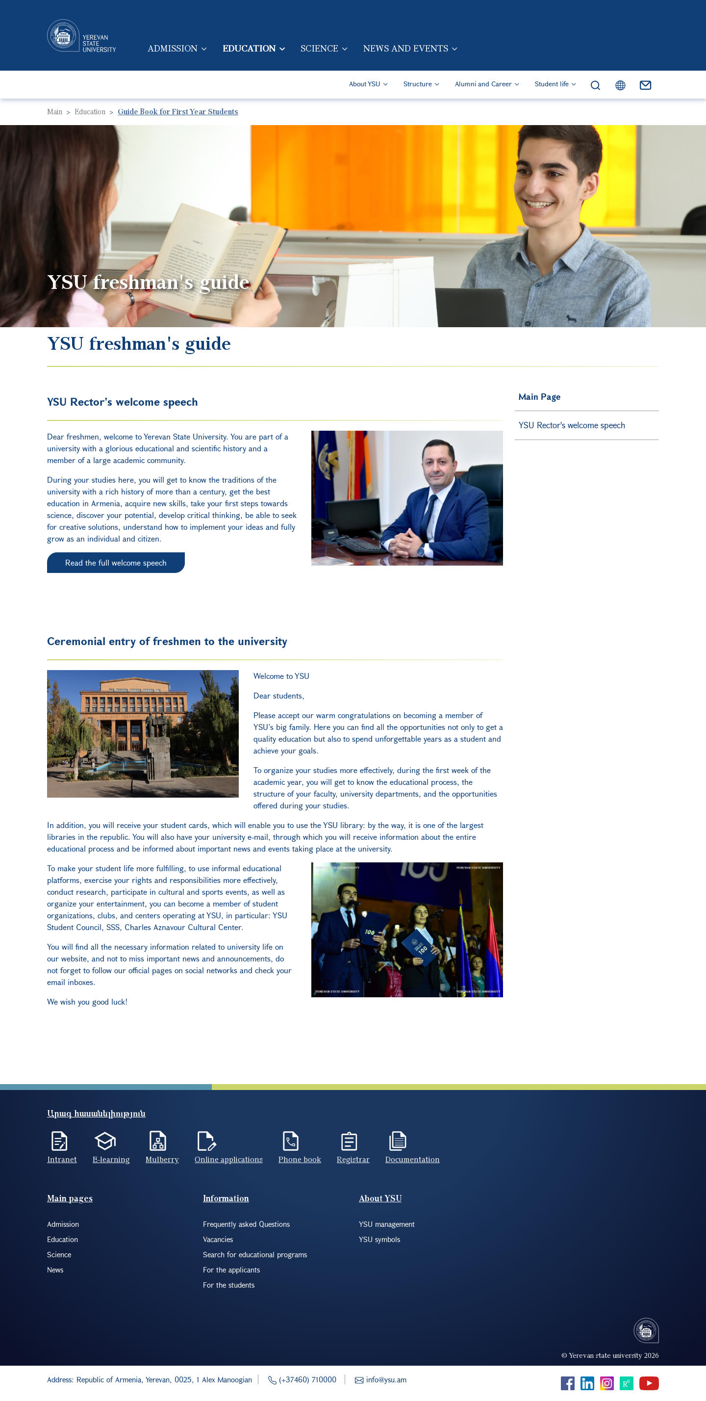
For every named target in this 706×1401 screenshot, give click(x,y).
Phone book (299, 1159)
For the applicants (231, 1269)
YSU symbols (379, 1239)
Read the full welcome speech (116, 562)
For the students (228, 1285)
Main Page (539, 396)
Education (249, 48)
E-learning (111, 1159)
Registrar (353, 1159)
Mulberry (162, 1159)
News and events (405, 48)
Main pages (70, 1198)
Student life (552, 83)
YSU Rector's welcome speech (572, 425)
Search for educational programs (255, 1254)
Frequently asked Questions (246, 1224)
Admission (173, 48)
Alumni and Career (483, 83)
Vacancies (218, 1239)
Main (54, 111)
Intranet (62, 1159)
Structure (417, 83)
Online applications (229, 1159)
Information (226, 1198)
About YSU (364, 83)
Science (319, 48)
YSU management (387, 1224)
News (55, 1269)
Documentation (412, 1159)
